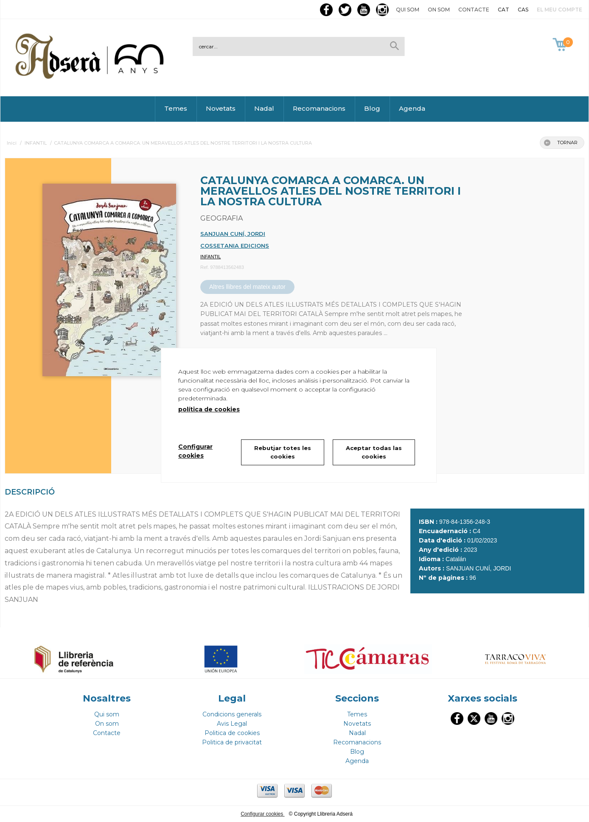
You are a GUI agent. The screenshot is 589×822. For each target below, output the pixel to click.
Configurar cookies (262, 814)
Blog (372, 108)
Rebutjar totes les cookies (282, 452)
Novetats (221, 108)
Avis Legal (232, 723)
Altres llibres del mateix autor (247, 286)
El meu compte (559, 9)
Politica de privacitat (232, 742)
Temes (175, 108)
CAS (523, 9)
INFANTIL (210, 256)
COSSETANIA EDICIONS (234, 245)
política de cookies (209, 409)
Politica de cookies (232, 733)
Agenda (412, 108)
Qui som (407, 9)
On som (439, 9)
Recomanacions (319, 108)
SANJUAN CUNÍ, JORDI (232, 233)
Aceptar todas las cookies (374, 452)
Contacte (473, 9)
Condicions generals (231, 714)
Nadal (264, 108)
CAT (503, 9)
